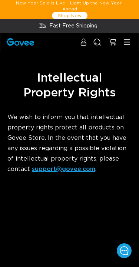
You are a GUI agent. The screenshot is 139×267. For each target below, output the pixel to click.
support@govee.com (63, 169)
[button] (83, 45)
